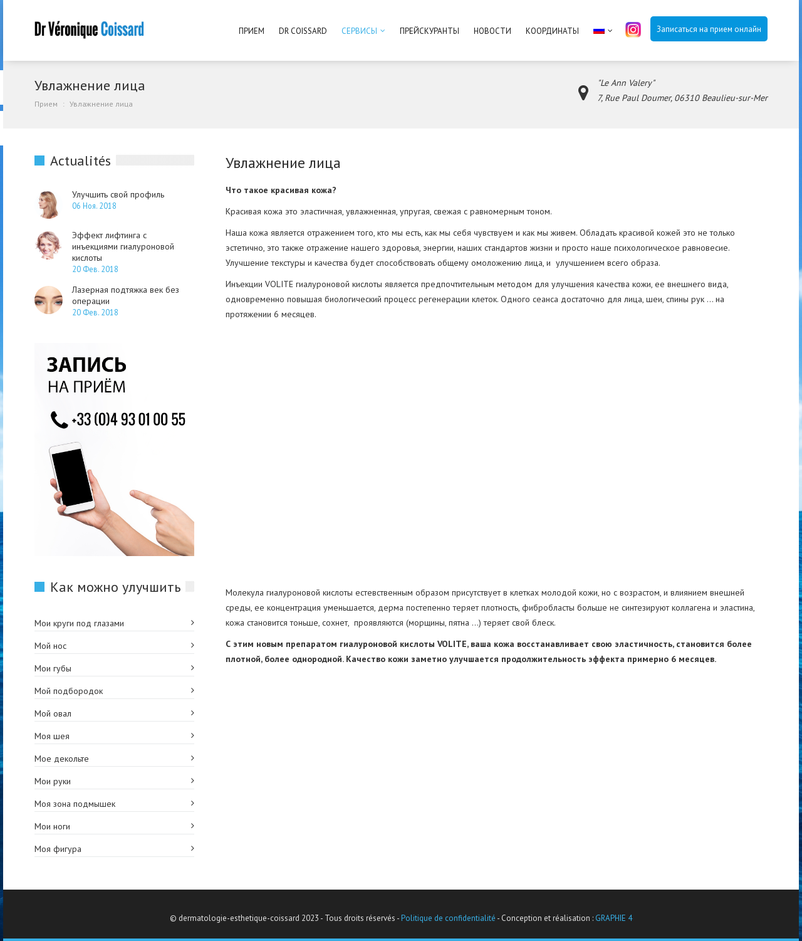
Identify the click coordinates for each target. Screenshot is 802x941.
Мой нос (50, 645)
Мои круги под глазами (79, 623)
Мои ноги (52, 826)
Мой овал (52, 713)
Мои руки (52, 781)
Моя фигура (57, 848)
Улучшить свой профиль (118, 194)
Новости (492, 31)
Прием (251, 31)
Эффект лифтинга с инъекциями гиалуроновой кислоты (123, 246)
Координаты (552, 31)
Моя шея (52, 736)
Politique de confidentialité (448, 918)
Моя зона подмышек (74, 803)
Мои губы (52, 668)
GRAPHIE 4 (613, 918)
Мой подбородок (68, 691)
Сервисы (359, 31)
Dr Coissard (303, 31)
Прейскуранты (429, 31)
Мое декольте (61, 758)
